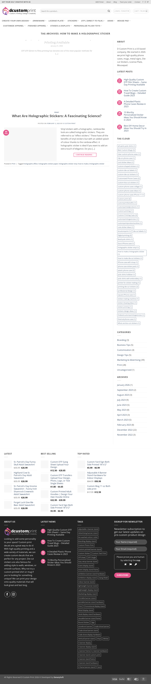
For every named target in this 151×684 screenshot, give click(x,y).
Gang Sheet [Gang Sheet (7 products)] (103, 578)
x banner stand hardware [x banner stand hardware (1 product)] (88, 663)
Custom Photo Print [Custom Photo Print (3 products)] (86, 545)
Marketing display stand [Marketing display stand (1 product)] (87, 594)
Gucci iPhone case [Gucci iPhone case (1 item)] (126, 243)
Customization (124, 350)
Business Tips (123, 345)
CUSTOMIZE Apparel (14, 26)
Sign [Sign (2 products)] (93, 622)
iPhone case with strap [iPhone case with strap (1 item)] (127, 262)
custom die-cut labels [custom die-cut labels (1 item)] (127, 170)
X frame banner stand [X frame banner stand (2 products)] (86, 667)
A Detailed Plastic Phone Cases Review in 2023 (135, 104)
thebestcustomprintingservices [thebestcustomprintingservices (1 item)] (131, 315)
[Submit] (109, 11)
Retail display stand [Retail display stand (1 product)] (85, 610)
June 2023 (122, 405)
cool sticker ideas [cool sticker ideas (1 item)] (125, 162)
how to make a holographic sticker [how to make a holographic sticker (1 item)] (131, 252)
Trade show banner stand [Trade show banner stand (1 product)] (88, 630)
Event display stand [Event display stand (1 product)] (85, 565)
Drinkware (39, 20)
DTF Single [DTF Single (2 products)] (92, 557)
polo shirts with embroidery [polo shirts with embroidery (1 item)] (129, 278)
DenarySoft (59, 677)
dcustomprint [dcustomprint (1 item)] (124, 231)
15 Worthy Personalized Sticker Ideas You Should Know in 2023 (135, 116)
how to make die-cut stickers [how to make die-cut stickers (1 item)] (130, 258)
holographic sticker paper (48, 164)
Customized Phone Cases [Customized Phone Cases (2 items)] (129, 178)
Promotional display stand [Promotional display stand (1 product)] (94, 606)
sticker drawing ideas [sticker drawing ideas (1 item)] (127, 303)
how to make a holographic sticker (91, 164)
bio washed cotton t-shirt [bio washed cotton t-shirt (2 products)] (88, 537)
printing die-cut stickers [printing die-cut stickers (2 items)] (128, 286)
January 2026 (123, 385)
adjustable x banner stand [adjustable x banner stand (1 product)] (88, 529)
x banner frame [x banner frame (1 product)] (84, 651)
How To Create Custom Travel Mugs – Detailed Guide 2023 (135, 93)
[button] (122, 11)
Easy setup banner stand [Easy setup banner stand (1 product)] (87, 561)
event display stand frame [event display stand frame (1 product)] (88, 569)
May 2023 (121, 409)
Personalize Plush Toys (88, 26)
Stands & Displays (61, 26)
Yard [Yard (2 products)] (99, 667)
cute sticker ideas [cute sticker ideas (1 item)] (125, 227)
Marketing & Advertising (128, 360)
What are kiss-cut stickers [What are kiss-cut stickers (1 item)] (129, 323)
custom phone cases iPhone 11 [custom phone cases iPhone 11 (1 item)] (131, 195)
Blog (115, 2)
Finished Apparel (38, 26)
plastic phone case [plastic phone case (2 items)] (126, 270)
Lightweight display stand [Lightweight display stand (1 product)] (88, 590)
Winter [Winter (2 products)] (105, 638)
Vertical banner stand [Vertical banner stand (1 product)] (86, 638)
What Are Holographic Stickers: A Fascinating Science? (56, 116)
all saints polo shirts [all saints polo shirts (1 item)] (126, 146)
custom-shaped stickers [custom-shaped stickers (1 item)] (128, 166)
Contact (137, 2)
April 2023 (122, 414)
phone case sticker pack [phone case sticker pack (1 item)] (128, 266)
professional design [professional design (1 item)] (126, 291)
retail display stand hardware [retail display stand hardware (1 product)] (89, 614)
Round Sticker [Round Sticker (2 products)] (83, 622)
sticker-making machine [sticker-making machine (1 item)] (128, 299)
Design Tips (122, 355)
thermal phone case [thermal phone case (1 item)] (126, 319)
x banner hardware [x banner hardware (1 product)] (99, 651)
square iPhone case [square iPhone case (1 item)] (126, 295)
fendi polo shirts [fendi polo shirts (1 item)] (125, 239)
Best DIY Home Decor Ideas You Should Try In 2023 (135, 128)
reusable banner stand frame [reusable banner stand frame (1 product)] (89, 618)
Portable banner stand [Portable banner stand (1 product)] (87, 598)
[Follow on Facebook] (143, 2)
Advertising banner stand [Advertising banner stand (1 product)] (88, 533)
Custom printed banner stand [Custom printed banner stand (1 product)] (89, 549)
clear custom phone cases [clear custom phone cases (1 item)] (129, 154)
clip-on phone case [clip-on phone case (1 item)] (126, 158)
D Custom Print (69, 123)
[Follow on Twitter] (148, 2)
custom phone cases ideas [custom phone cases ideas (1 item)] (129, 191)
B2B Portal (99, 2)
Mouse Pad (124, 20)
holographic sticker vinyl (68, 164)
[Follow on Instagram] (145, 2)
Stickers (73, 20)
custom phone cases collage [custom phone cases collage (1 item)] (130, 186)
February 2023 (124, 424)
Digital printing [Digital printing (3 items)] (124, 235)
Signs (111, 20)
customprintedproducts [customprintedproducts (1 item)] (128, 207)
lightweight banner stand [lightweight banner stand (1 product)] (87, 586)
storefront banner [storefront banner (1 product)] (85, 626)
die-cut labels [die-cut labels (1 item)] (139, 231)
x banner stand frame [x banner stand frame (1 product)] (86, 659)
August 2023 (123, 394)
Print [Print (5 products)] (80, 606)
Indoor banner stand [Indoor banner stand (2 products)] (86, 582)
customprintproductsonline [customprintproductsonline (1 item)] (129, 223)
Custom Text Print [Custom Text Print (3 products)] (99, 553)
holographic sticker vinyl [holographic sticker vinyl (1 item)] (128, 247)
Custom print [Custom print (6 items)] (124, 199)
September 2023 (125, 390)
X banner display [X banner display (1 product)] (84, 643)
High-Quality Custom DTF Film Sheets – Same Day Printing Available (57, 40)
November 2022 (125, 434)
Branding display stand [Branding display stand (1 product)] (87, 541)
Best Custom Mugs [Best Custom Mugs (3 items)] (126, 150)
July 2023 (121, 400)
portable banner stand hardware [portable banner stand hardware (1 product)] (90, 602)
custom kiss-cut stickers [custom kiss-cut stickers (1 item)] (128, 182)
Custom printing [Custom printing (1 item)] (125, 211)
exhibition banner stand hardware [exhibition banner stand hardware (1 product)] (91, 574)
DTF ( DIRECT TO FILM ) (93, 20)
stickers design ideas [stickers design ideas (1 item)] (127, 311)
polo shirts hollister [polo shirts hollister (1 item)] (126, 274)
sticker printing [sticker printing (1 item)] (125, 307)
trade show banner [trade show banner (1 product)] (101, 626)
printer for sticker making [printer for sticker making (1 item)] (129, 282)
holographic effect (31, 164)
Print (56, 112)
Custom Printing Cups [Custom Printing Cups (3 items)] (127, 215)
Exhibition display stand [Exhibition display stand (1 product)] (87, 578)
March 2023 (122, 419)
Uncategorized (124, 369)
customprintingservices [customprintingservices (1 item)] (128, 219)
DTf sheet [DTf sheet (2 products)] (81, 557)
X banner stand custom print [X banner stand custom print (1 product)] (89, 655)
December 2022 (124, 429)
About (108, 2)
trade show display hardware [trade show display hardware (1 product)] (89, 634)
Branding (121, 340)
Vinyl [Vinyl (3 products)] (99, 638)
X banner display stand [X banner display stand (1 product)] (87, 647)
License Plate (57, 20)
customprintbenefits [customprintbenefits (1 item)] (127, 203)
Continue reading (56, 59)
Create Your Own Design (16, 20)
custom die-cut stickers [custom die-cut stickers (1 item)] (128, 174)
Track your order (126, 2)
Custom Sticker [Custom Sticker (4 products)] (84, 553)
